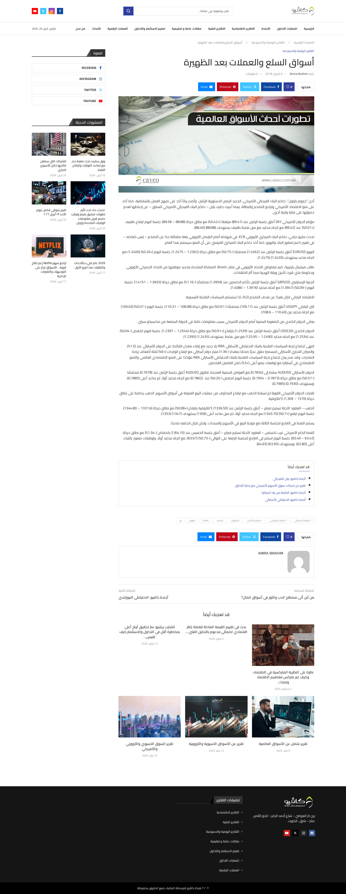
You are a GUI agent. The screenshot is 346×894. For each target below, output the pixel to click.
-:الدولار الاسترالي (302, 520)
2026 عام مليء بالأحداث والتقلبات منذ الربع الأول (89, 265)
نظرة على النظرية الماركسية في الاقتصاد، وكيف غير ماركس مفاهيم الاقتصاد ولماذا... (283, 677)
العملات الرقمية (117, 28)
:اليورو (192, 520)
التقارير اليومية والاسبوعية (268, 42)
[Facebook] (60, 11)
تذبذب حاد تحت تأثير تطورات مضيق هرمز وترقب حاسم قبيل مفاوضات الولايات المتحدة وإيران (88, 216)
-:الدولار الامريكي (278, 520)
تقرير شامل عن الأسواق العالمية (283, 743)
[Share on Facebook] (271, 86)
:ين (180, 520)
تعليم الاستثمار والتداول (149, 28)
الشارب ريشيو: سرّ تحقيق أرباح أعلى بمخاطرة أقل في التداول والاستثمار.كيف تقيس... (149, 632)
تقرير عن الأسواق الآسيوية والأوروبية (216, 743)
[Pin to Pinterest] (227, 86)
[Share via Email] (206, 86)
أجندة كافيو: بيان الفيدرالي (289, 479)
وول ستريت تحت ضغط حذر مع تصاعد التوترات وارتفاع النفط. (88, 165)
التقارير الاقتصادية (243, 28)
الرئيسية (309, 28)
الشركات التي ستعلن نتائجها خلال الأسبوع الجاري (53, 165)
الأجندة (265, 28)
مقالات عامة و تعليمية (186, 28)
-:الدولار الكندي (254, 520)
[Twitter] (43, 11)
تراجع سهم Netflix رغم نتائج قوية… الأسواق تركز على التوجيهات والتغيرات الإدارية (49, 269)
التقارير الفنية (216, 28)
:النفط (206, 520)
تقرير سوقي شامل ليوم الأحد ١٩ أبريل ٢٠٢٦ (51, 212)
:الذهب (219, 520)
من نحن (80, 28)
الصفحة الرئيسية (304, 42)
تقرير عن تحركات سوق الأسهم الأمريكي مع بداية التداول (270, 485)
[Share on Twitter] (249, 86)
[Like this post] (287, 86)
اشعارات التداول (287, 28)
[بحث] (178, 11)
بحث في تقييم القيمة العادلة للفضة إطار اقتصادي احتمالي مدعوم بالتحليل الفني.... (216, 629)
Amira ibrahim (299, 74)
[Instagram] (52, 11)
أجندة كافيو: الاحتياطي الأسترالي (285, 500)
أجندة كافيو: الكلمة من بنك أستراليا (284, 492)
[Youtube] (35, 11)
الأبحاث (96, 28)
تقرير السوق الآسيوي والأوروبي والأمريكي (149, 746)
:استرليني (235, 520)
